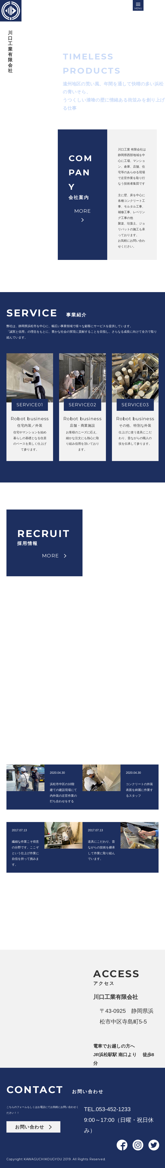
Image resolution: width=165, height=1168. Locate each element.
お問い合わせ (33, 1127)
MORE (85, 113)
